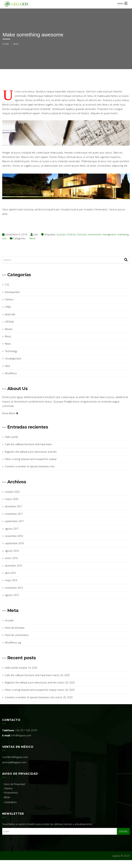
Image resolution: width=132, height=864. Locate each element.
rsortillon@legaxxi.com (15, 757)
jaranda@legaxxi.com (14, 762)
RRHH (7, 797)
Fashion (9, 299)
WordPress (11, 373)
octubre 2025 (12, 491)
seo (4, 238)
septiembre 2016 (14, 543)
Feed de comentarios (17, 635)
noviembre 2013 (14, 587)
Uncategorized (13, 358)
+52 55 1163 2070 (26, 730)
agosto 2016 (12, 550)
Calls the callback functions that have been (28, 444)
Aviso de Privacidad (14, 784)
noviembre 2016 (14, 536)
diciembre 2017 (13, 506)
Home (6, 44)
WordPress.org (13, 642)
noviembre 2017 (14, 513)
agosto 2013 (12, 595)
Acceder (9, 620)
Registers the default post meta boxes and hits (31, 451)
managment (109, 234)
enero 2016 (11, 558)
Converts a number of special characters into (30, 466)
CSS (7, 284)
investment (94, 234)
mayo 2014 (11, 580)
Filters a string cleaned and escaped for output (31, 459)
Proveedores (11, 792)
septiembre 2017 (14, 521)
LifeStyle (9, 321)
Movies (9, 329)
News (16, 44)
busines (61, 234)
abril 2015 (10, 573)
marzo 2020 (11, 499)
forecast (82, 234)
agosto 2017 (12, 528)
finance (71, 234)
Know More (10, 413)
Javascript (10, 314)
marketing (123, 234)
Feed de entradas (15, 627)
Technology (11, 351)
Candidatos (10, 802)
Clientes (8, 788)
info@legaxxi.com (21, 735)
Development (12, 292)
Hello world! (11, 437)
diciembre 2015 (13, 565)
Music (8, 336)
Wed (7, 366)
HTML (8, 307)
